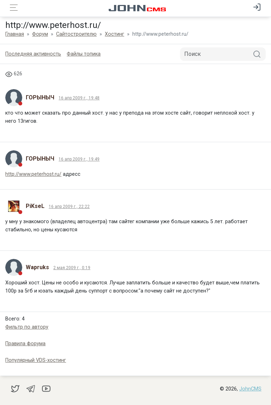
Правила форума (25, 344)
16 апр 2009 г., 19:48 (79, 98)
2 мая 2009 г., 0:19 (71, 267)
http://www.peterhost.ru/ (33, 174)
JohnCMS (250, 389)
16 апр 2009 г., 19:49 (79, 159)
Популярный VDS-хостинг (35, 360)
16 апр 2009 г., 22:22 (69, 206)
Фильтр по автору (26, 327)
